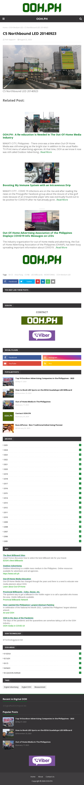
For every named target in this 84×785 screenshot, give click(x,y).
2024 (42, 450)
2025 (42, 445)
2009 (42, 522)
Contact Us (50, 777)
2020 (42, 469)
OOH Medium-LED (16, 27)
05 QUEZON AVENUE (42, 673)
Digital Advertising (11, 687)
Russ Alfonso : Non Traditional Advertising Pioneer (39, 425)
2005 (42, 541)
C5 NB (27, 275)
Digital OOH (26, 687)
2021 (42, 464)
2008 (42, 527)
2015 (42, 493)
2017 (42, 483)
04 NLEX (42, 668)
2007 (42, 531)
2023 (42, 455)
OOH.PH (42, 19)
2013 (42, 503)
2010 (42, 517)
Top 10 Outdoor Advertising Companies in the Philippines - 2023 (44, 378)
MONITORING (49, 275)
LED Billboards (37, 275)
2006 (42, 536)
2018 (42, 479)
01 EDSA (42, 653)
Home (5, 27)
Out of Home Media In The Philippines (33, 401)
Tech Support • (10, 39)
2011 (42, 512)
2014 (42, 498)
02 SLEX (42, 658)
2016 (42, 488)
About (40, 777)
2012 (42, 507)
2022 (42, 459)
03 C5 (11, 275)
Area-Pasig (19, 275)
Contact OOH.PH (23, 413)
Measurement (40, 687)
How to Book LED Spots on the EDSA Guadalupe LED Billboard (43, 390)
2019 (42, 474)
